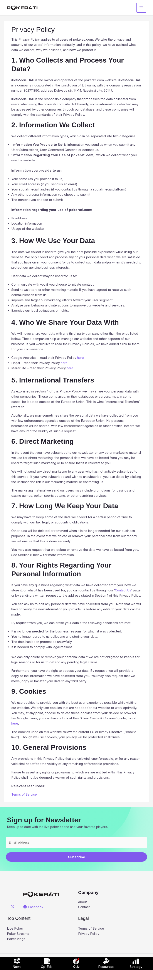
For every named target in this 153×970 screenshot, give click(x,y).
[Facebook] (33, 907)
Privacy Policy (88, 934)
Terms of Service (91, 929)
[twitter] (13, 907)
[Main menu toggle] (141, 8)
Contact (84, 907)
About (82, 902)
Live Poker (15, 929)
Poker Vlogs (16, 939)
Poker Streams (18, 934)
